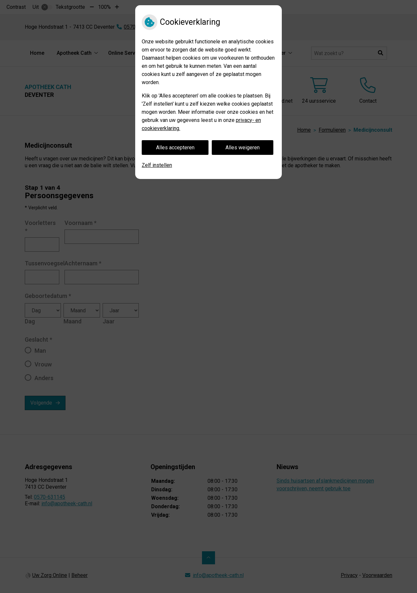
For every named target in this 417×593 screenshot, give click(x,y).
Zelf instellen (157, 165)
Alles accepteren (175, 147)
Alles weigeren (242, 147)
